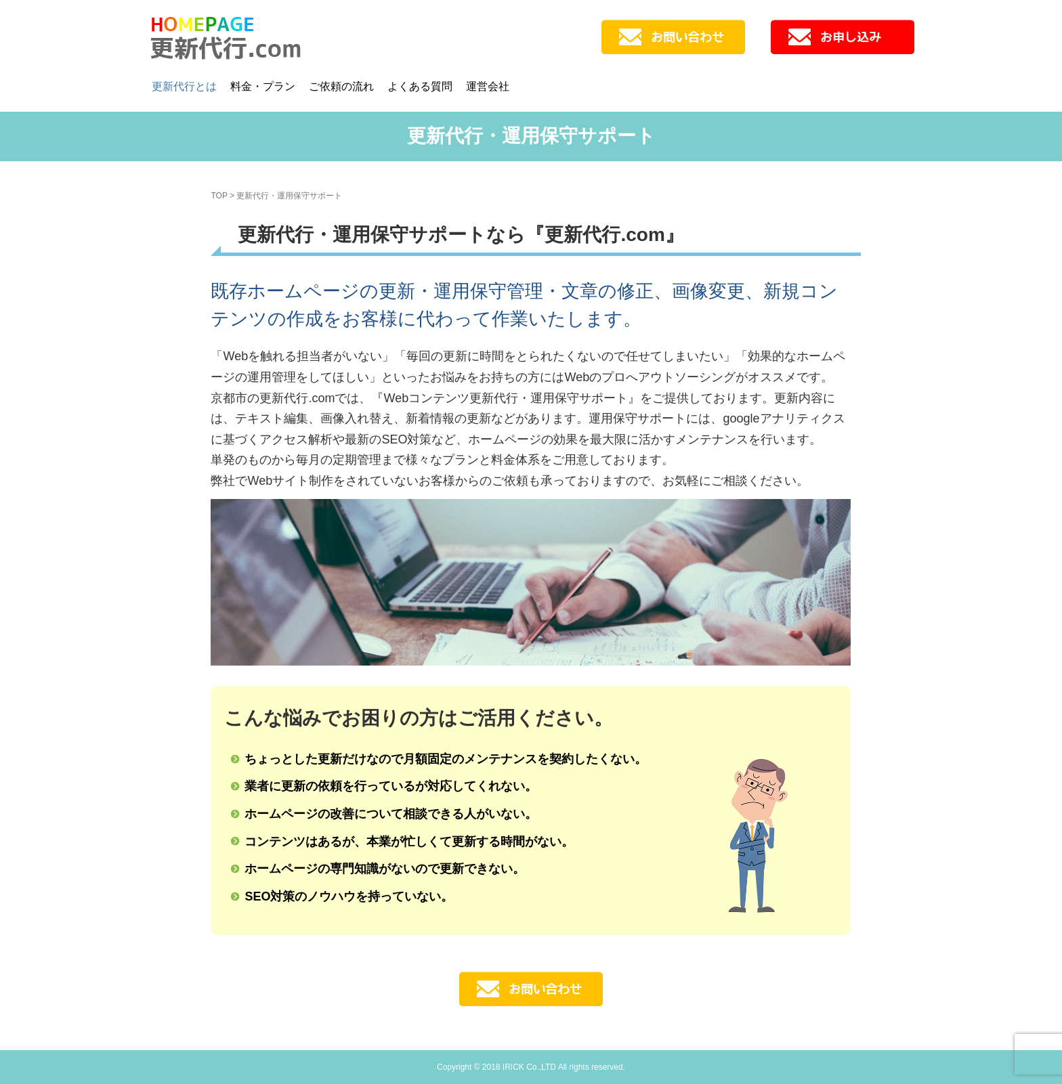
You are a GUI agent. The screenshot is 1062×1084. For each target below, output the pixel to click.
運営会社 (487, 86)
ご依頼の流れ (341, 86)
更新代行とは (184, 86)
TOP (219, 195)
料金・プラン (262, 86)
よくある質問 (419, 86)
